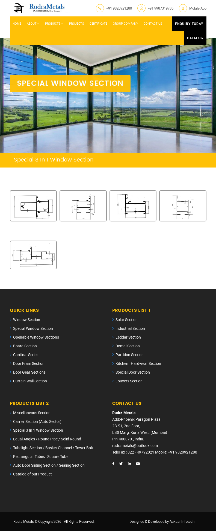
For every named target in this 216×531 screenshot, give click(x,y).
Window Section (26, 319)
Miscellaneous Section (32, 412)
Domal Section (128, 345)
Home (17, 23)
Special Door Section (133, 372)
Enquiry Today (189, 23)
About (32, 23)
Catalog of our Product (32, 474)
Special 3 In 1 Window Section (38, 430)
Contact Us (153, 23)
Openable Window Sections (36, 337)
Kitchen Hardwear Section (138, 363)
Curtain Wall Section (30, 380)
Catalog (195, 38)
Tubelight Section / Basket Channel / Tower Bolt (53, 447)
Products (53, 23)
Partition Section (130, 354)
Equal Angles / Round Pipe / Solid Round (47, 438)
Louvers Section (129, 380)
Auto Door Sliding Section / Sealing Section (49, 465)
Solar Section (127, 319)
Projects (76, 23)
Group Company (125, 23)
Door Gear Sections (29, 372)
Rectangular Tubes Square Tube (40, 456)
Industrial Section (130, 328)
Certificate (98, 23)
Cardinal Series (25, 354)
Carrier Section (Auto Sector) (37, 421)
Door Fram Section (29, 363)
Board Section (25, 345)
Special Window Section (33, 328)
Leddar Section (128, 337)
